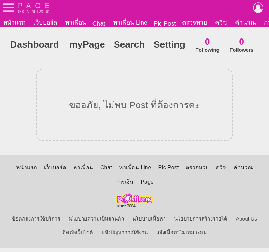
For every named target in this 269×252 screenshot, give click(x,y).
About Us (246, 220)
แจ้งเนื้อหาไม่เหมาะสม (181, 234)
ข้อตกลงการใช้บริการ (36, 220)
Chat (98, 23)
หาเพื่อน (75, 22)
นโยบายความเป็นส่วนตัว (96, 220)
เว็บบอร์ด (45, 22)
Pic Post (165, 23)
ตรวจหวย (194, 22)
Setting (169, 46)
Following (207, 46)
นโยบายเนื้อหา (149, 220)
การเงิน (124, 183)
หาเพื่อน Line (130, 22)
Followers (241, 46)
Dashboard (34, 46)
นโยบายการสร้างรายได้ (200, 220)
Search (129, 46)
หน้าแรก (14, 22)
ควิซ (221, 22)
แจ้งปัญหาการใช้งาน (125, 234)
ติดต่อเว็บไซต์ (77, 234)
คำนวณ (245, 22)
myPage (87, 46)
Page (146, 183)
